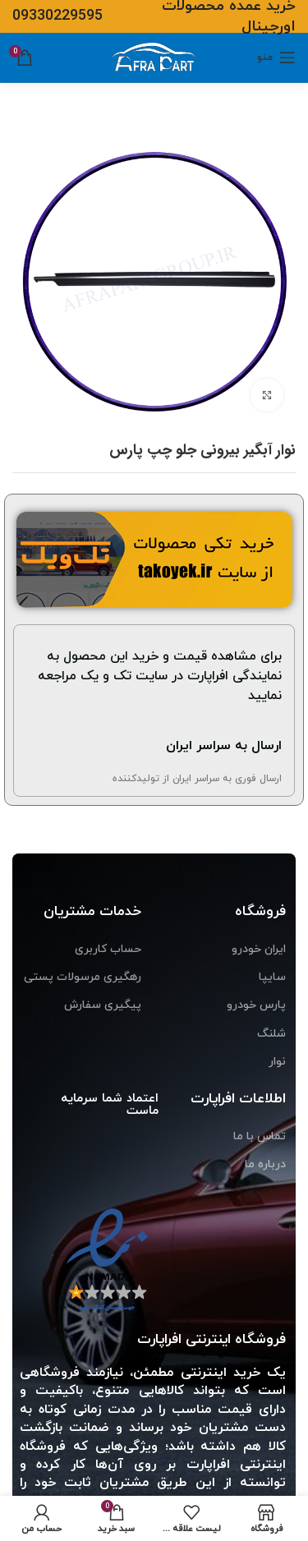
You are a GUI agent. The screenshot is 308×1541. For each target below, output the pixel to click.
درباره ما (265, 1164)
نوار (277, 1062)
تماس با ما (259, 1136)
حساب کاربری (108, 949)
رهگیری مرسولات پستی (82, 977)
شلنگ (271, 1034)
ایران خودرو (259, 949)
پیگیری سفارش (102, 1005)
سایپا (272, 977)
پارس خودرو (256, 1005)
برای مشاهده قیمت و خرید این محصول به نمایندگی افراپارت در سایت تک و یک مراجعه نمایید (160, 676)
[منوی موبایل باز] (276, 57)
